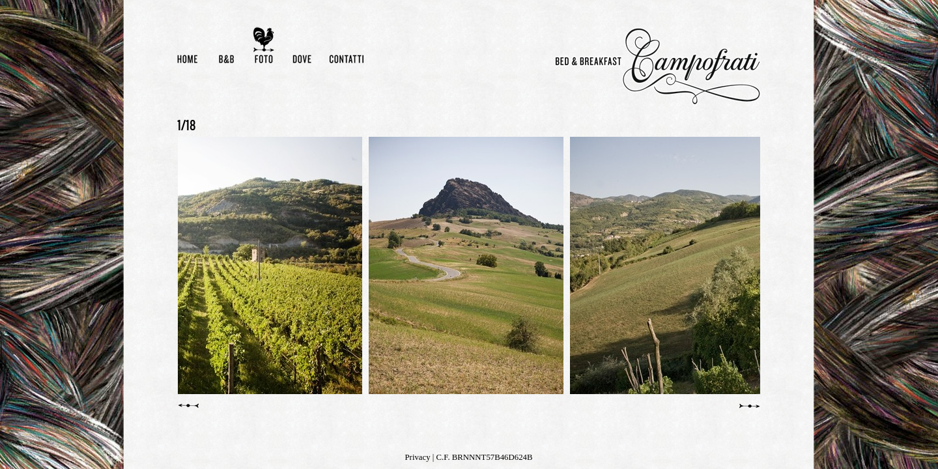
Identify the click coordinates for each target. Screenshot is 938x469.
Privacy (418, 457)
